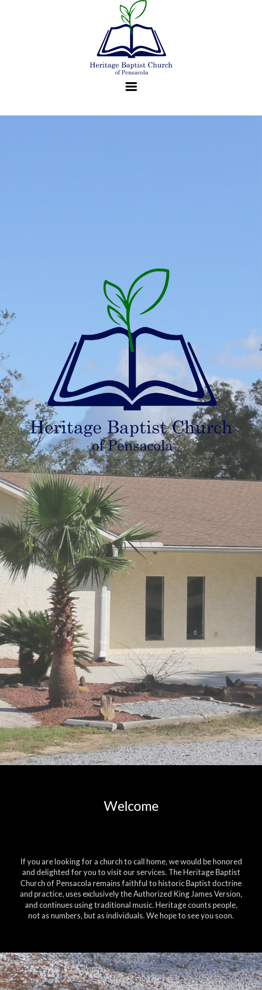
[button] (131, 86)
